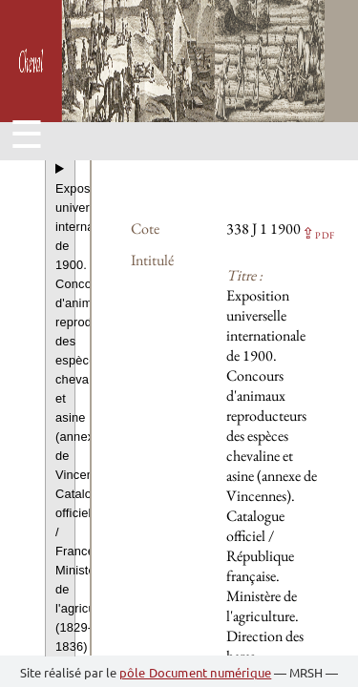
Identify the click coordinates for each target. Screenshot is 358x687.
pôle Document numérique (195, 672)
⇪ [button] (318, 233)
